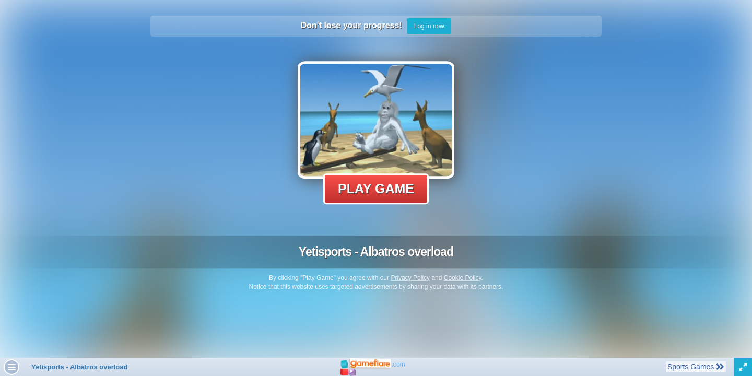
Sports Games (695, 366)
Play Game (376, 188)
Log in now (429, 26)
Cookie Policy (462, 277)
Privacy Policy (410, 277)
